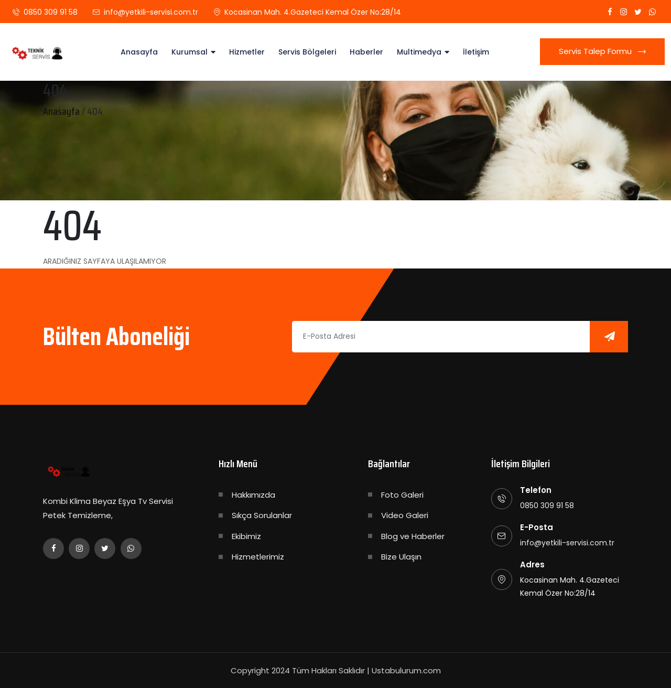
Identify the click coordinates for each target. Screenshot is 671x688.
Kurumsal (189, 52)
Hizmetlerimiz (258, 556)
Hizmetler (247, 52)
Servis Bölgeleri (307, 52)
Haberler (366, 52)
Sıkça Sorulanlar (262, 515)
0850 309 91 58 (51, 12)
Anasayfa (139, 52)
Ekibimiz (246, 536)
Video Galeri (404, 515)
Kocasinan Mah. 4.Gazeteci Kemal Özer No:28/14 (312, 12)
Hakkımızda (253, 494)
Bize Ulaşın (401, 556)
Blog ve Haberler (413, 536)
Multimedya (419, 52)
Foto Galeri (402, 494)
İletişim (476, 52)
